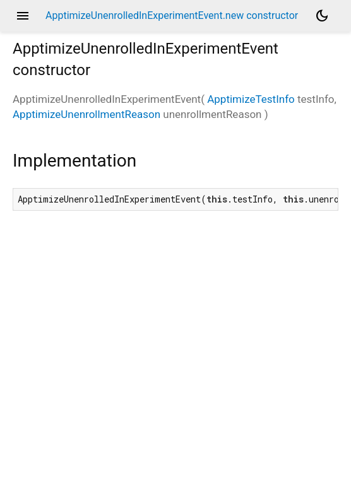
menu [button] (22, 15)
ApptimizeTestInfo (251, 99)
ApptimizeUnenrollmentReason (86, 114)
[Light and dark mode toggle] (322, 16)
